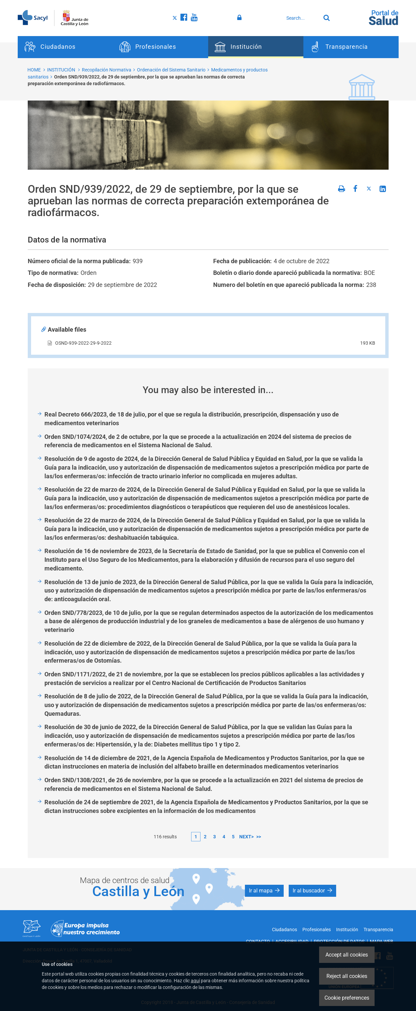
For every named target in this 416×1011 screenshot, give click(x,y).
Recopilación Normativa (106, 69)
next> (246, 836)
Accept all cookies (346, 955)
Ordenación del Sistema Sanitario (171, 69)
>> (258, 836)
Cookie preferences (346, 998)
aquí (195, 980)
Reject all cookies (346, 976)
